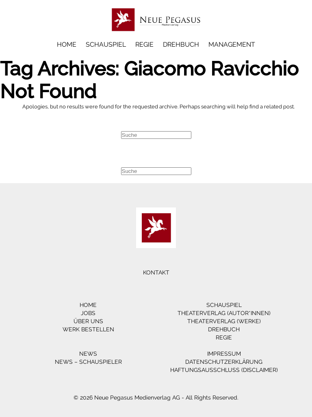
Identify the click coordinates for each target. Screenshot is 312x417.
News (88, 353)
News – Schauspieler (88, 362)
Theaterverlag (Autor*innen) (224, 313)
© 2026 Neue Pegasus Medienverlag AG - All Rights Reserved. (156, 397)
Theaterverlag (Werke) (224, 321)
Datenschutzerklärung (223, 362)
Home (66, 44)
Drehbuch (181, 44)
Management (231, 44)
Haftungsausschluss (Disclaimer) (224, 370)
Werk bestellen (88, 329)
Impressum (224, 353)
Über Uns (88, 321)
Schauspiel (106, 44)
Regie (144, 44)
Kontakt (156, 272)
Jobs (88, 313)
